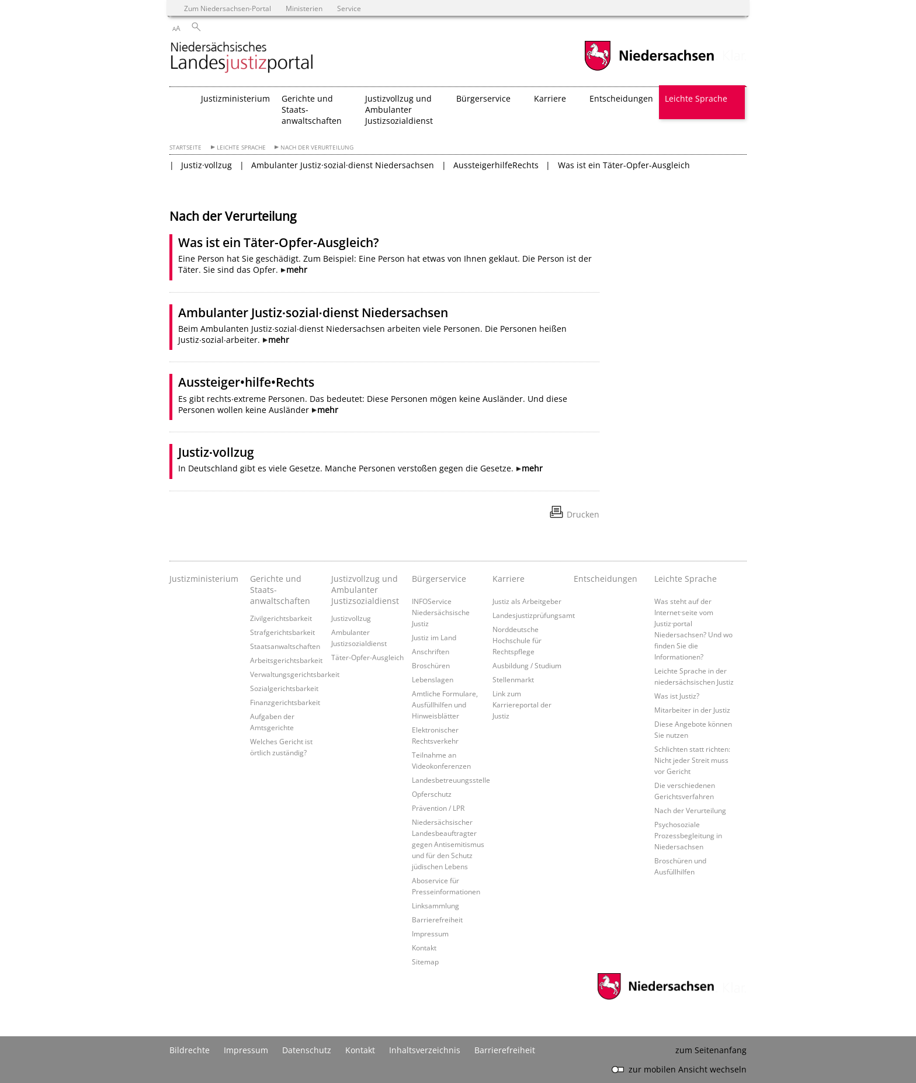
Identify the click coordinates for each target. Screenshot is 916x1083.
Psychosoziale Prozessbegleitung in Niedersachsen (688, 835)
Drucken (583, 514)
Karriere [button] (550, 98)
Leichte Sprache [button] (696, 98)
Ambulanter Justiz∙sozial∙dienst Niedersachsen (313, 312)
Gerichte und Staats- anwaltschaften (280, 589)
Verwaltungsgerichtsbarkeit (294, 674)
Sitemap (425, 961)
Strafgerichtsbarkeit (282, 632)
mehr (296, 269)
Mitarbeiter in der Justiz (692, 709)
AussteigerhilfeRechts (496, 165)
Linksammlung (435, 905)
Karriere (508, 578)
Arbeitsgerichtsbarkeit (286, 660)
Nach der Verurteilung (316, 147)
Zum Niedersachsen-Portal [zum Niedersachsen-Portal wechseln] (227, 8)
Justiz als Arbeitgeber (526, 601)
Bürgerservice (439, 578)
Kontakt (424, 947)
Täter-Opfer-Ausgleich (367, 657)
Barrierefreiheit (437, 919)
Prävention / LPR (438, 808)
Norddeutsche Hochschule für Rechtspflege (517, 640)
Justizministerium (235, 98)
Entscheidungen (621, 98)
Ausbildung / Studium (526, 665)
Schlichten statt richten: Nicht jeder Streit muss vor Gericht (692, 760)
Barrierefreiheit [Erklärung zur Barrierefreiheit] (504, 1050)
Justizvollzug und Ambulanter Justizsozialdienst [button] (399, 109)
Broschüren (431, 665)
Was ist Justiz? (676, 695)
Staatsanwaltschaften (285, 646)
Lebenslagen (432, 679)
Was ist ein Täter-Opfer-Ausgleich (624, 165)
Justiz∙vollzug (216, 452)
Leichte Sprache (241, 147)
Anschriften (430, 651)
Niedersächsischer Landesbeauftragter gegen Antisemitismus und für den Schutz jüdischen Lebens (448, 844)
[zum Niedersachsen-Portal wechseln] (649, 69)
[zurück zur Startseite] (241, 58)
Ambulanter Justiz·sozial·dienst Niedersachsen (342, 165)
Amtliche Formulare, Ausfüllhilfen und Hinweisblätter (445, 704)
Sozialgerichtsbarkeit (284, 688)
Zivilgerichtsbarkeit (281, 618)
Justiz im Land (434, 637)
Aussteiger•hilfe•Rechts (246, 382)
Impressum (430, 933)
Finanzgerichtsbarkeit (285, 702)
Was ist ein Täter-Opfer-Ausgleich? (278, 242)
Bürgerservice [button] (483, 98)
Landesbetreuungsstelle (451, 780)
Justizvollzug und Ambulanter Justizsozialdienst (365, 589)
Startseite (185, 147)
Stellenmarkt (513, 679)
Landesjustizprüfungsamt (533, 615)
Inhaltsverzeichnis (424, 1050)
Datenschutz (306, 1050)
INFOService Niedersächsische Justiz (441, 612)
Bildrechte (189, 1050)
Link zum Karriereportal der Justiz (521, 704)
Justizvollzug (351, 618)
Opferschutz (432, 794)
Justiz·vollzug (206, 165)
